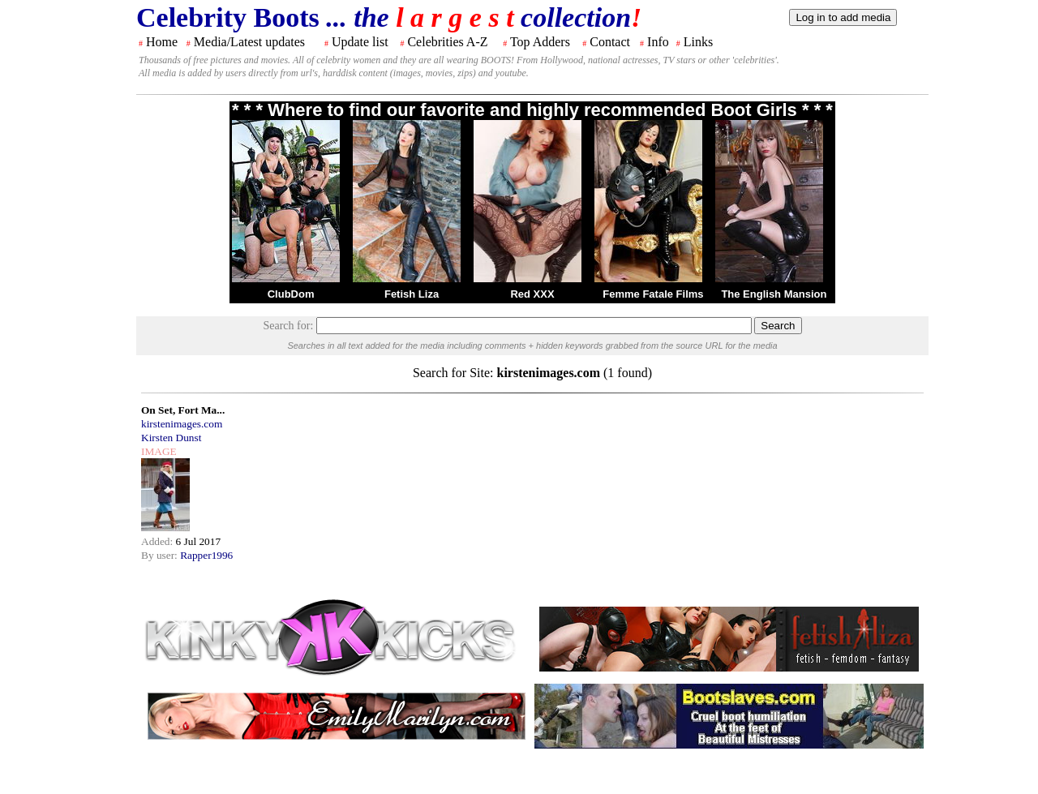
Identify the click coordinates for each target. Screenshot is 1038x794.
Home (162, 42)
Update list (360, 42)
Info (658, 42)
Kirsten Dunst (171, 437)
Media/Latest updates (249, 42)
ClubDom (291, 294)
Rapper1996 (206, 555)
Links (698, 42)
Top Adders (540, 42)
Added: (158, 541)
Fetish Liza (411, 294)
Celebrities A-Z (447, 42)
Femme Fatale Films (653, 294)
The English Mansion (773, 294)
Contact (610, 42)
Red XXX (532, 294)
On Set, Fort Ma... (183, 410)
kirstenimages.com (181, 424)
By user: (160, 555)
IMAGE (159, 451)
